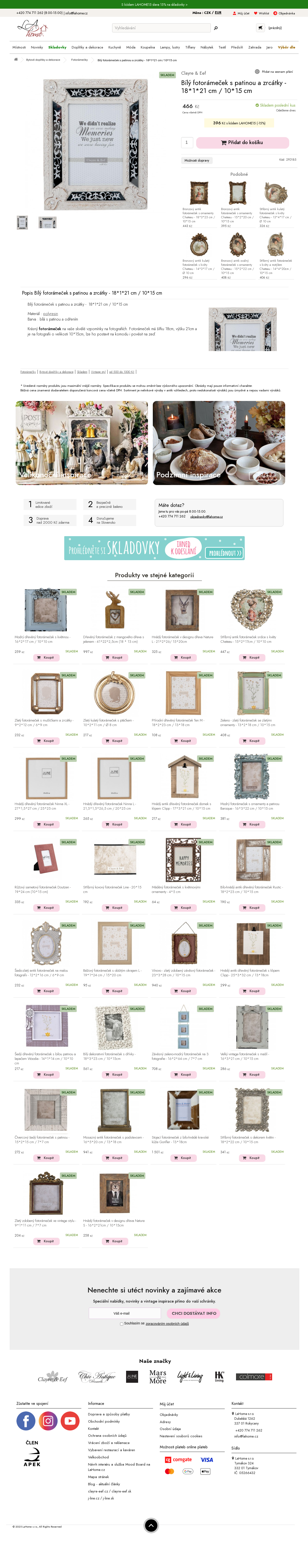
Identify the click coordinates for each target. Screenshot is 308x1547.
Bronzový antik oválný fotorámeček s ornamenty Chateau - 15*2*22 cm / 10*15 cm (237, 267)
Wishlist (264, 13)
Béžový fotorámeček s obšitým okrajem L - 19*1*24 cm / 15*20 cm (112, 973)
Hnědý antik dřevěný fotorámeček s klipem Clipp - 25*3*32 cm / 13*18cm (250, 973)
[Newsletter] (125, 1313)
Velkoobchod (98, 1457)
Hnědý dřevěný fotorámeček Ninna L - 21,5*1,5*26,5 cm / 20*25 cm (109, 806)
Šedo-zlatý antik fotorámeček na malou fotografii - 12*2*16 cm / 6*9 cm (41, 973)
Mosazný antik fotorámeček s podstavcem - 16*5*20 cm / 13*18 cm (113, 1140)
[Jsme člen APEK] (32, 1453)
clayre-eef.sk (121, 1491)
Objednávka (287, 13)
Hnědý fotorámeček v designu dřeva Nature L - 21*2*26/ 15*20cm (182, 639)
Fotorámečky (28, 372)
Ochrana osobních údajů (107, 1435)
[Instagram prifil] (48, 1421)
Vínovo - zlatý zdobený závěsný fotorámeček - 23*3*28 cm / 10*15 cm (183, 973)
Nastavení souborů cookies (181, 1436)
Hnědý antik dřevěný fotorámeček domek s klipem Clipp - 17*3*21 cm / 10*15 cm (181, 806)
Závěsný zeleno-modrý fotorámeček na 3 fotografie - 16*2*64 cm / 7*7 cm (180, 1056)
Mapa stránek (98, 1477)
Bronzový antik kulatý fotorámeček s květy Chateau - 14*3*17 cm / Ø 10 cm (198, 267)
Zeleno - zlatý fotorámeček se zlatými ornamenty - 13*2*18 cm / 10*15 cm (247, 723)
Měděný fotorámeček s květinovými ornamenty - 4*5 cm (176, 889)
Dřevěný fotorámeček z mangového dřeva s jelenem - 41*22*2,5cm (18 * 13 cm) (113, 639)
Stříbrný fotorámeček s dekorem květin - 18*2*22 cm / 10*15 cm (248, 1140)
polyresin (50, 313)
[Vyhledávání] (161, 27)
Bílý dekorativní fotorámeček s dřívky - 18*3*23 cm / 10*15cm (109, 1056)
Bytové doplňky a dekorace (56, 372)
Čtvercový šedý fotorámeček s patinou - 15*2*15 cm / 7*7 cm (42, 1140)
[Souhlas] (121, 1324)
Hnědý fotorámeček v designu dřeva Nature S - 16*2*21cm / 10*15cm (114, 1223)
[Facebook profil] (26, 1421)
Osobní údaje (170, 1429)
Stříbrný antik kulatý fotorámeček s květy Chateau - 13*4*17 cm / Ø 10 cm (275, 215)
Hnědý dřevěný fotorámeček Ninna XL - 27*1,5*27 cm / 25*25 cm (42, 806)
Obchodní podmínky (104, 1421)
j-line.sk (108, 1498)
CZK (208, 12)
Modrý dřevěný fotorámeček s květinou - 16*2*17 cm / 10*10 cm (42, 639)
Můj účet (243, 13)
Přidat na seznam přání (277, 71)
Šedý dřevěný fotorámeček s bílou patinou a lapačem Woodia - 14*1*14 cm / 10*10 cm (45, 1059)
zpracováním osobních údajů (167, 1324)
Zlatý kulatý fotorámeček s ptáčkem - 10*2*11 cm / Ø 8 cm (108, 723)
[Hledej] (215, 28)
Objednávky (169, 1414)
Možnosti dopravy (197, 160)
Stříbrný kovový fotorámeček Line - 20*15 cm (112, 889)
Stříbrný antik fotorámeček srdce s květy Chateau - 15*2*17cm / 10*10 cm (248, 639)
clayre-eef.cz (98, 1491)
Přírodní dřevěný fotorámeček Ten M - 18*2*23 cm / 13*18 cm (178, 723)
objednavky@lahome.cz (206, 516)
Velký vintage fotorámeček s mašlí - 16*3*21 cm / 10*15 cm (244, 1056)
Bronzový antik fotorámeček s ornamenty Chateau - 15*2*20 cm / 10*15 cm (237, 215)
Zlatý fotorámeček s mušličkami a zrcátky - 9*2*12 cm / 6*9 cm (44, 723)
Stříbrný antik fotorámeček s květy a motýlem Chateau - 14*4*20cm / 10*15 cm (276, 267)
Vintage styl (98, 372)
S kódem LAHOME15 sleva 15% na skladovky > (155, 4)
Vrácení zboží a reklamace (109, 1442)
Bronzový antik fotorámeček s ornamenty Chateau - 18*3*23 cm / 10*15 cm (199, 215)
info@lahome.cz (76, 13)
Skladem (82, 372)
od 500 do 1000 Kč (121, 372)
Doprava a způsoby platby (109, 1414)
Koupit (49, 657)
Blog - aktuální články (104, 1484)
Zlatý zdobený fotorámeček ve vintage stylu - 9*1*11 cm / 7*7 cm (45, 1223)
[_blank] (70, 1421)
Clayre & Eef (193, 73)
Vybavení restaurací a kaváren (111, 1450)
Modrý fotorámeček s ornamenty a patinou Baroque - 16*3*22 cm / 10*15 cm (249, 806)
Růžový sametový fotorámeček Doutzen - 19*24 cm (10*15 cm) (43, 889)
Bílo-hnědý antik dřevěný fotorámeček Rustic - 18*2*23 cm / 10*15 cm (251, 889)
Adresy (165, 1421)
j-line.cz (93, 1498)
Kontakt (93, 1428)
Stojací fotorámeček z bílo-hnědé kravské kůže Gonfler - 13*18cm (180, 1140)
